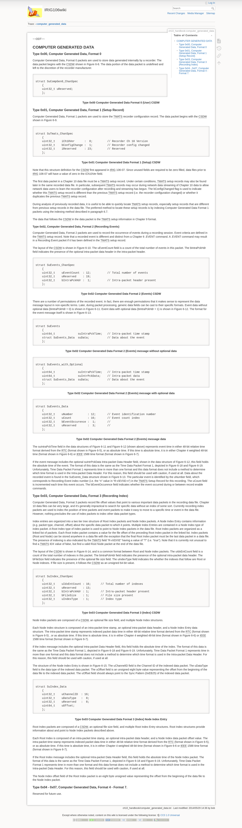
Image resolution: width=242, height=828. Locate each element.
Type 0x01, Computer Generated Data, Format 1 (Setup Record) (193, 53)
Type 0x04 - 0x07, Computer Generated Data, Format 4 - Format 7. (194, 71)
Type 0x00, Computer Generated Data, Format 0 (193, 45)
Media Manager (195, 13)
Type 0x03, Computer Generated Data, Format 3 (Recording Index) (193, 62)
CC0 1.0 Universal (170, 815)
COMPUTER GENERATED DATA (194, 41)
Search (213, 8)
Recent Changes (176, 13)
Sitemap (210, 13)
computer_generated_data (51, 24)
